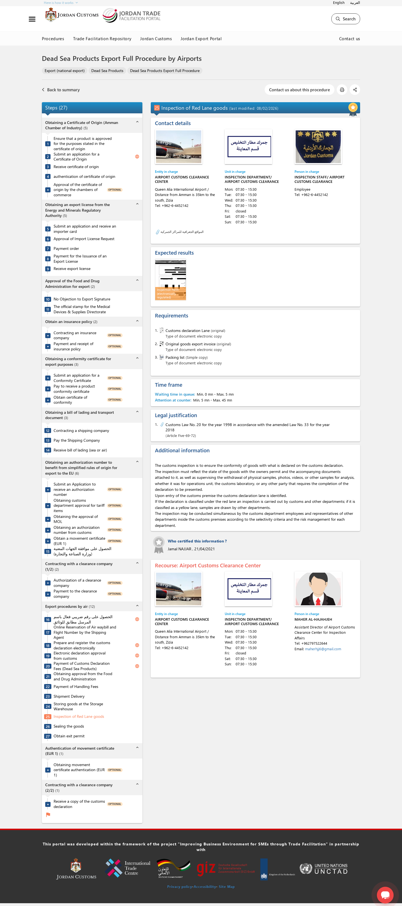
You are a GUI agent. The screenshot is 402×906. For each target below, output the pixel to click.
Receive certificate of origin (76, 166)
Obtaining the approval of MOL (76, 519)
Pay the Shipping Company (77, 440)
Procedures (53, 38)
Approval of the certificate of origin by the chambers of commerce (78, 189)
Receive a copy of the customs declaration (79, 804)
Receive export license (72, 268)
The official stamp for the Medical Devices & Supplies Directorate (82, 309)
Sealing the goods (69, 726)
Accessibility (205, 886)
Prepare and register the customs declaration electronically (82, 645)
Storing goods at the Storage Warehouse (78, 706)
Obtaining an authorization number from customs (77, 530)
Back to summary (61, 89)
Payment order (66, 248)
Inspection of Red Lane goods (79, 716)
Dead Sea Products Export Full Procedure (165, 70)
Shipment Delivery (69, 696)
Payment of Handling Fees (76, 686)
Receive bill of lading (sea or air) (80, 450)
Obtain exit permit (69, 735)
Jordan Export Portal (201, 38)
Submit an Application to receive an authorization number (75, 489)
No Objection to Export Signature (82, 299)
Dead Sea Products (107, 70)
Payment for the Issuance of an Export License (80, 259)
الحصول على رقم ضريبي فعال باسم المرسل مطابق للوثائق (83, 619)
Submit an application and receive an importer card (85, 229)
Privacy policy (179, 886)
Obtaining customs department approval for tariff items (79, 505)
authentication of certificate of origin (84, 176)
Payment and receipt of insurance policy (73, 346)
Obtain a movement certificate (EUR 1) (79, 541)
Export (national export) (65, 70)
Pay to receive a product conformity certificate (74, 389)
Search (346, 18)
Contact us (349, 38)
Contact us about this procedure (299, 89)
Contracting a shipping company (81, 430)
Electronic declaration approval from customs (80, 656)
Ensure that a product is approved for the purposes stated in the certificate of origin (83, 143)
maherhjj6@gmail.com (323, 648)
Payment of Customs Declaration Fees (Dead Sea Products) (82, 666)
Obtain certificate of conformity (70, 400)
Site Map (227, 886)
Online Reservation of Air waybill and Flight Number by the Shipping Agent (85, 632)
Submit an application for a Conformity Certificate (76, 378)
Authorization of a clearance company (77, 583)
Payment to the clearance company (75, 594)
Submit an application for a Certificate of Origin (76, 157)
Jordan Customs (156, 38)
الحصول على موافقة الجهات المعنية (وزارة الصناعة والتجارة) (82, 551)
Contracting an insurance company (75, 335)
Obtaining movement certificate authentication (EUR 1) (79, 770)
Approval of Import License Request (84, 238)
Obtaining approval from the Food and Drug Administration (83, 676)
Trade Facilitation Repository (102, 38)
